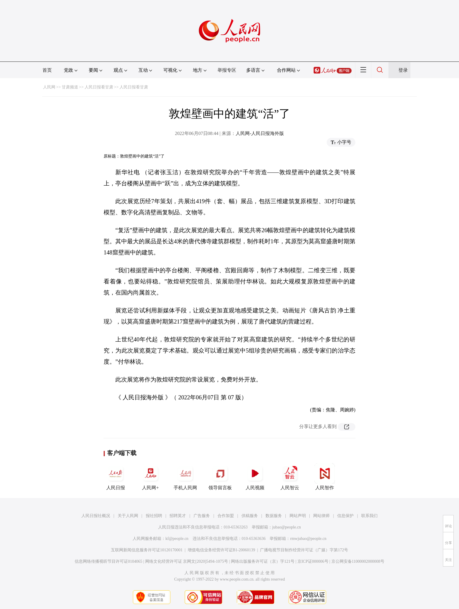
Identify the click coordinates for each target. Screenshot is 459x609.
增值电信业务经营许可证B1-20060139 (221, 550)
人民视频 (255, 476)
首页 (47, 70)
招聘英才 (177, 516)
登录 (403, 70)
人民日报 (115, 476)
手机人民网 (185, 476)
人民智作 (324, 476)
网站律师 (321, 516)
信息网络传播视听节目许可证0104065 (108, 561)
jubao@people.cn (286, 527)
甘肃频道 (70, 87)
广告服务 (201, 516)
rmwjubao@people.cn (308, 538)
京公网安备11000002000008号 (357, 561)
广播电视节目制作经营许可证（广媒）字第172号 (304, 550)
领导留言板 (220, 476)
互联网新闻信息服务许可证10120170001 (147, 550)
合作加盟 (225, 516)
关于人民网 (128, 516)
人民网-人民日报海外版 (260, 133)
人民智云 (290, 476)
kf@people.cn (177, 538)
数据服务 (274, 516)
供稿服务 (250, 516)
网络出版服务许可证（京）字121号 (262, 561)
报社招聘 (154, 516)
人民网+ (150, 476)
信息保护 (345, 516)
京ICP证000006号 (312, 561)
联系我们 (369, 516)
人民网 (49, 87)
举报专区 (226, 70)
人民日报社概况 (95, 516)
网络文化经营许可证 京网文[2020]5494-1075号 (186, 561)
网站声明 (298, 516)
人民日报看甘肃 (99, 87)
